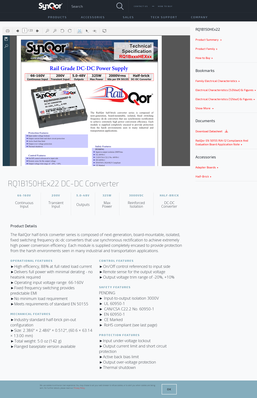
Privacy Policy (79, 388)
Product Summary (207, 39)
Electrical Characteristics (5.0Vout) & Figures (224, 90)
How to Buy (202, 57)
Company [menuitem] (199, 17)
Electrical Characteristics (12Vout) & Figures (223, 99)
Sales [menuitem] (128, 17)
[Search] (120, 6)
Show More (203, 108)
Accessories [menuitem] (93, 17)
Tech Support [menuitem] (164, 17)
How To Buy (165, 6)
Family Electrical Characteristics (216, 80)
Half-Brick (202, 176)
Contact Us (141, 6)
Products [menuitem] (57, 17)
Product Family (205, 48)
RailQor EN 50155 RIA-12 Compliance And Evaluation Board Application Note (221, 142)
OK (169, 389)
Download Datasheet (212, 131)
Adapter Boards (205, 167)
